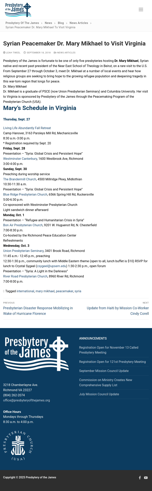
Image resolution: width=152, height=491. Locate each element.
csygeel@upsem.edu (51, 266)
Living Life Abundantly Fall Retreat (27, 128)
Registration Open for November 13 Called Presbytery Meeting (108, 350)
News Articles (64, 52)
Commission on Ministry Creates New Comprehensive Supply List (105, 382)
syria (78, 291)
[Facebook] (140, 478)
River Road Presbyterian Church (25, 276)
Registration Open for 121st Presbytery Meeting (112, 362)
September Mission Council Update (104, 371)
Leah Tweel (11, 52)
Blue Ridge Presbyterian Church (25, 194)
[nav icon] (141, 9)
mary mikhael (45, 291)
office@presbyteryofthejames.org (26, 400)
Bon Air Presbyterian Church (23, 225)
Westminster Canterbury (20, 159)
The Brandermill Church (19, 179)
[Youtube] (146, 478)
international (25, 291)
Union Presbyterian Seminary (23, 251)
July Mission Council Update (99, 394)
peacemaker (64, 291)
